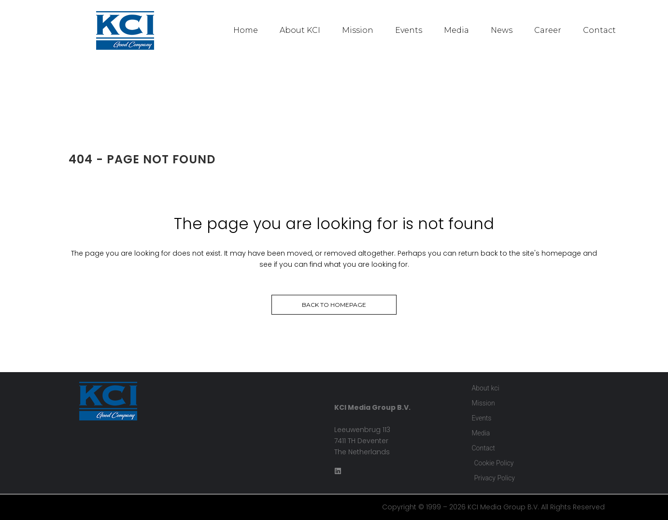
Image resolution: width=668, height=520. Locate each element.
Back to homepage (334, 304)
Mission (357, 30)
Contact (599, 30)
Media (456, 30)
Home (245, 30)
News (501, 30)
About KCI (300, 30)
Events (408, 30)
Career (547, 30)
